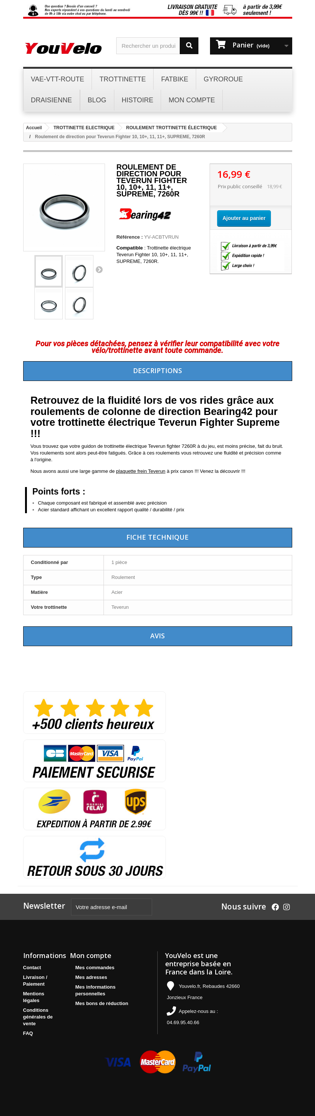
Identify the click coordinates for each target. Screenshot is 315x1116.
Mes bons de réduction (102, 1003)
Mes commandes (95, 967)
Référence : (129, 237)
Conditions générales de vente (38, 1016)
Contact (32, 967)
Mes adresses (91, 977)
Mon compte (90, 955)
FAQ (28, 1033)
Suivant (99, 269)
